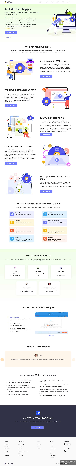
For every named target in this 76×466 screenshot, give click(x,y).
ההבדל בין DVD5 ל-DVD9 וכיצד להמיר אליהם (17, 391)
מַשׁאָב (63, 1)
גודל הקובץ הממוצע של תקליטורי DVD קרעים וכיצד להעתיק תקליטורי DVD (53, 381)
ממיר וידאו (7, 444)
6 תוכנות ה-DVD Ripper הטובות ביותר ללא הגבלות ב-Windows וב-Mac (54, 392)
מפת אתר (39, 448)
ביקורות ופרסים (53, 448)
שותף (51, 451)
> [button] (73, 359)
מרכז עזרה (39, 444)
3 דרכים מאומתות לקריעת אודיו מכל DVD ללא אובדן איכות (52, 395)
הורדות (57, 1)
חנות (53, 1)
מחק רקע (20, 448)
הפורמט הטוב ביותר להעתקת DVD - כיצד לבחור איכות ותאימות (53, 389)
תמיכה (68, 1)
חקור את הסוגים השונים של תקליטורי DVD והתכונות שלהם (20, 380)
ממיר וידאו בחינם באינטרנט (23, 451)
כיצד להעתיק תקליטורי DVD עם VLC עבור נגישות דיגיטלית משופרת (54, 384)
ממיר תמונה (20, 455)
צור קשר (51, 446)
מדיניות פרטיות (53, 453)
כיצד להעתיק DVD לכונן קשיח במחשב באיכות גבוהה (51, 386)
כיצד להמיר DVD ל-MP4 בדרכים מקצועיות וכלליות (18, 385)
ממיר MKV (7, 455)
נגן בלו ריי (6, 451)
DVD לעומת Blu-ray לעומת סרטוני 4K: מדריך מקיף (18, 382)
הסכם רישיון (52, 457)
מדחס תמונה (20, 453)
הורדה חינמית (11, 32)
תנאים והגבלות (53, 455)
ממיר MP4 (7, 453)
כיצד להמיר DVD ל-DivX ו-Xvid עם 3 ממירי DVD (18, 394)
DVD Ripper (7, 448)
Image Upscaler (21, 444)
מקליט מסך (7, 446)
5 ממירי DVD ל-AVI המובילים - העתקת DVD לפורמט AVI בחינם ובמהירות (21, 388)
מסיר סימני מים (21, 446)
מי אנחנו (51, 444)
